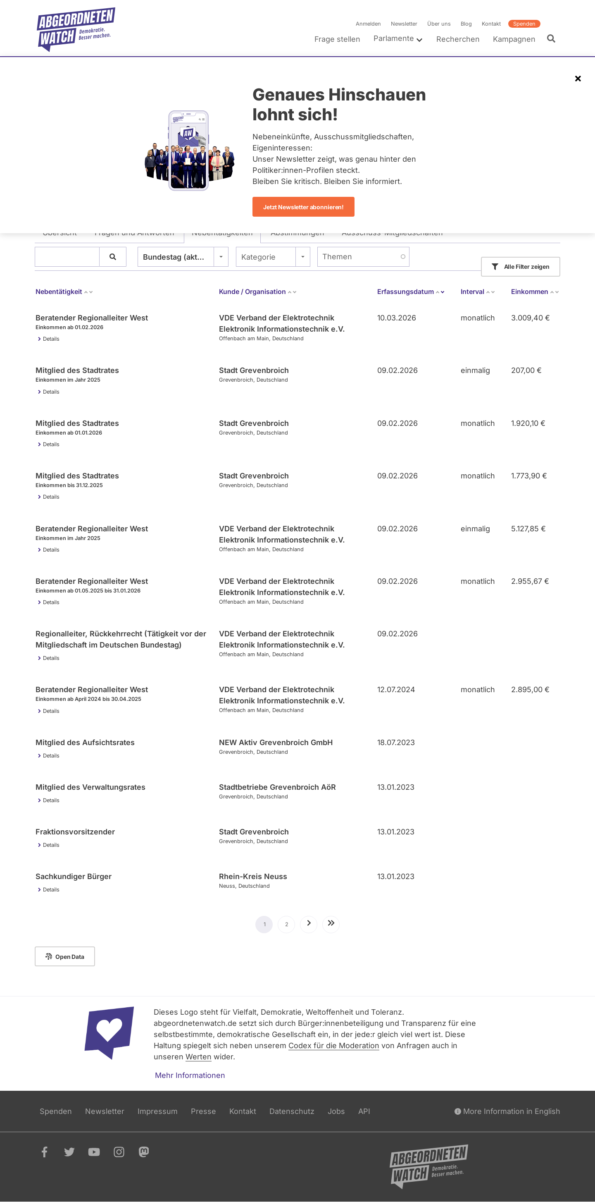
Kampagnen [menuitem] (514, 39)
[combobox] (183, 257)
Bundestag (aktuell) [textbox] (178, 257)
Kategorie (258, 257)
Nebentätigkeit (64, 291)
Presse (203, 1111)
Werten (199, 1056)
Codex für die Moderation (333, 1045)
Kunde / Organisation (258, 291)
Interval (478, 291)
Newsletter (404, 24)
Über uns (439, 24)
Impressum (158, 1111)
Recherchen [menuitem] (458, 39)
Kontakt (491, 24)
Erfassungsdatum (411, 291)
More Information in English (507, 1111)
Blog (466, 24)
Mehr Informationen (190, 1075)
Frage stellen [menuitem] (337, 39)
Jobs (336, 1111)
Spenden (524, 24)
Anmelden (368, 24)
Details (51, 339)
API (364, 1111)
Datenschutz (291, 1111)
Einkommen (535, 291)
